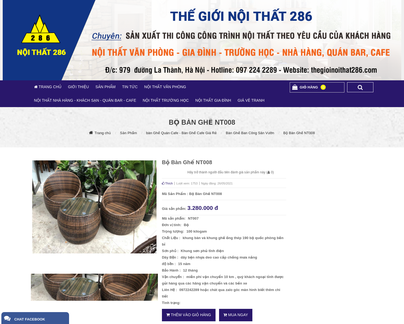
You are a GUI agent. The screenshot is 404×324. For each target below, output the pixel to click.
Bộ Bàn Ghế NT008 (299, 133)
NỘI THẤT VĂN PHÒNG (165, 87)
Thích (167, 183)
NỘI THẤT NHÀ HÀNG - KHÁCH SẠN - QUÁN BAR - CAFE (85, 100)
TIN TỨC (130, 87)
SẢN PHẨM (105, 87)
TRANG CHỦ (49, 87)
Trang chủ (103, 133)
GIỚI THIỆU (78, 87)
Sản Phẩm (128, 133)
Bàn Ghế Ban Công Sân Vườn (250, 133)
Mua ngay (235, 315)
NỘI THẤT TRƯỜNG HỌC (166, 100)
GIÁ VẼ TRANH (250, 100)
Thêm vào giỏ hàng (188, 315)
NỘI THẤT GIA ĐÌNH (213, 100)
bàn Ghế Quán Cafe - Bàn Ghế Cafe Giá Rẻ (181, 133)
